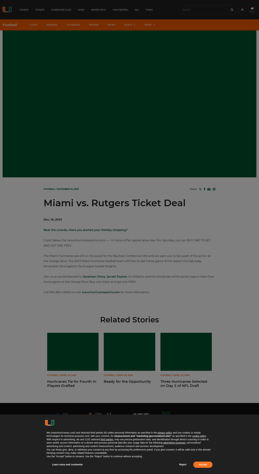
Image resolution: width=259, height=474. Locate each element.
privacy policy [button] (165, 432)
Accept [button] (203, 464)
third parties (107, 439)
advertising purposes (174, 442)
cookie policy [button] (199, 436)
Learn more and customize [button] (67, 464)
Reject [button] (182, 464)
